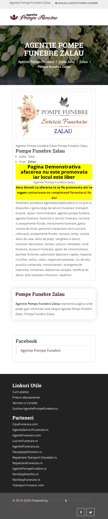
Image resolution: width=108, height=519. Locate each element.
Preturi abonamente (26, 397)
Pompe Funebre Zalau (40, 294)
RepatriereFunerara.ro (27, 463)
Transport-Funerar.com (28, 485)
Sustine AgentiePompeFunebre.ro (35, 408)
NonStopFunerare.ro (26, 479)
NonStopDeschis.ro (25, 474)
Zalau (84, 61)
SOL (24, 506)
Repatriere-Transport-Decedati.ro (34, 457)
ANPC (16, 506)
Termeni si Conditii (25, 403)
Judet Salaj (67, 61)
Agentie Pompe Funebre (36, 61)
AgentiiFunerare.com (26, 435)
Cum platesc (20, 392)
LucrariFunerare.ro (25, 441)
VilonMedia (56, 500)
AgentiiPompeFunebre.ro (29, 468)
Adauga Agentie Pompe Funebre (76, 3)
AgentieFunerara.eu (25, 446)
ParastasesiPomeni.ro (27, 452)
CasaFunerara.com (25, 424)
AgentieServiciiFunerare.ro (30, 429)
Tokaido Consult (78, 500)
